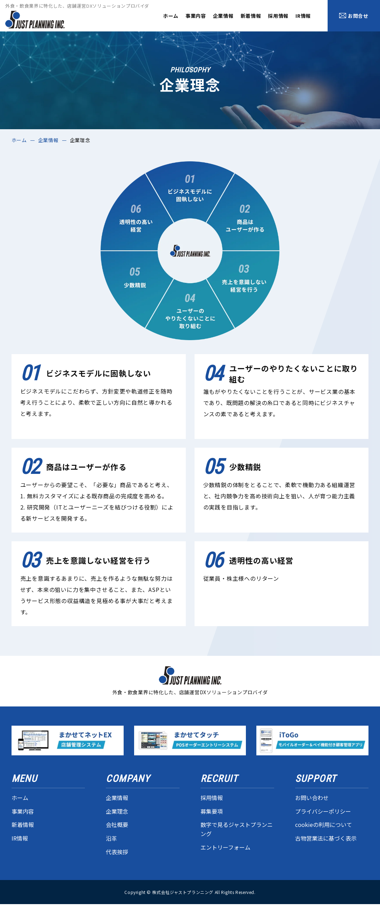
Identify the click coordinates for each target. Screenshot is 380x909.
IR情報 (303, 15)
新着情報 (251, 15)
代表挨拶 (117, 852)
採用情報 (278, 15)
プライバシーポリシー (323, 811)
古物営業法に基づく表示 (326, 838)
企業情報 (223, 15)
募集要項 (211, 811)
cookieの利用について (323, 824)
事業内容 (195, 15)
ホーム (170, 15)
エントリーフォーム (225, 847)
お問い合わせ (312, 797)
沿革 (111, 838)
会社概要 (117, 824)
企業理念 (117, 811)
